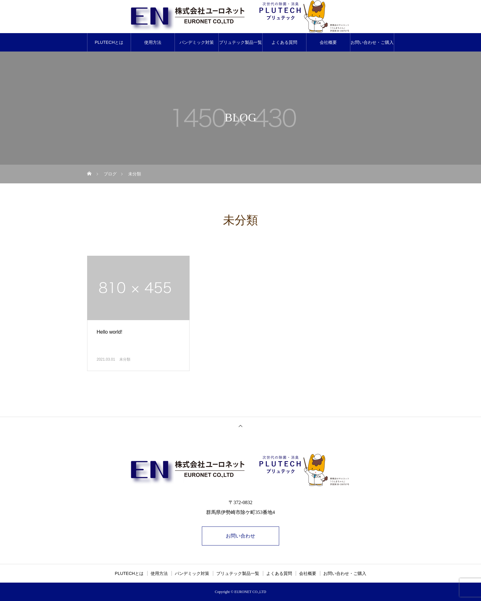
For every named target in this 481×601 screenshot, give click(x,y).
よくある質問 (284, 42)
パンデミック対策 (196, 42)
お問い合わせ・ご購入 (372, 42)
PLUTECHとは (109, 42)
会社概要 (328, 42)
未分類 (124, 359)
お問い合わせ (240, 535)
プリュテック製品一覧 (240, 42)
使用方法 (152, 42)
